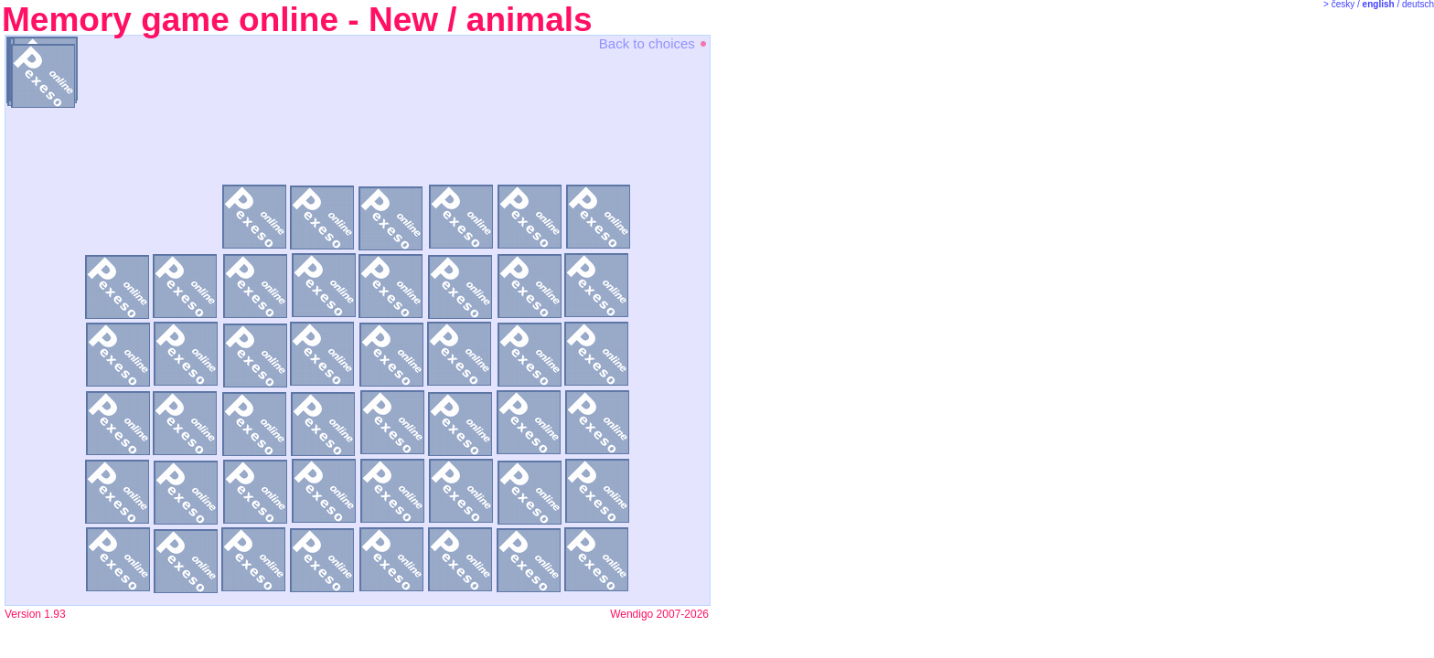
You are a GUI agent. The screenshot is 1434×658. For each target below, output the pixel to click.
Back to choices (653, 43)
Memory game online (170, 19)
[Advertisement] (786, 320)
